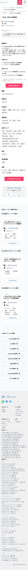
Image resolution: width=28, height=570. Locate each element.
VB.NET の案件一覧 (15, 455)
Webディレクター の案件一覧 (8, 511)
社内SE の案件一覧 (6, 482)
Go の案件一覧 (13, 442)
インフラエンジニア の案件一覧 (9, 469)
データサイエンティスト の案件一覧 (9, 558)
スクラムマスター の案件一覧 (8, 508)
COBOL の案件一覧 (6, 455)
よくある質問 (18, 415)
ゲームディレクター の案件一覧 (9, 513)
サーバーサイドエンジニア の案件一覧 (10, 479)
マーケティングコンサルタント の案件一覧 (11, 524)
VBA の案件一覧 (14, 452)
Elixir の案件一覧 (15, 440)
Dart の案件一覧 (22, 445)
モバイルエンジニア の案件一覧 (9, 464)
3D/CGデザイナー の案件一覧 (8, 540)
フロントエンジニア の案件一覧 (9, 477)
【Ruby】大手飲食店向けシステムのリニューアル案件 (12, 260)
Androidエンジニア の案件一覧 (8, 467)
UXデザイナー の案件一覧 (19, 544)
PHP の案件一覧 (14, 444)
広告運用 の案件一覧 (6, 550)
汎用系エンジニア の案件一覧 (8, 493)
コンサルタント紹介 (19, 411)
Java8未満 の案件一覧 (7, 435)
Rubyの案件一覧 (19, 7)
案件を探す (11, 7)
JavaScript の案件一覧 (7, 434)
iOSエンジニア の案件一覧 (8, 465)
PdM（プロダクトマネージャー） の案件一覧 (11, 506)
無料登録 (19, 3)
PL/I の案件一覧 (5, 457)
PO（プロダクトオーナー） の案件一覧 (10, 509)
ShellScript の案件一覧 (15, 457)
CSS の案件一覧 (14, 432)
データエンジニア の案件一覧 (8, 555)
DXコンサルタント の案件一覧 (8, 526)
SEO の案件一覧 (5, 548)
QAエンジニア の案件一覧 (7, 485)
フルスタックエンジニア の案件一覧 (9, 480)
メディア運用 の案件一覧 (17, 550)
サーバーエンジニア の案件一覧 (9, 475)
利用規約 (3, 411)
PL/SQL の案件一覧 (14, 449)
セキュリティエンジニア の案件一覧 (9, 474)
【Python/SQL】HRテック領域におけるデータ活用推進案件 (12, 297)
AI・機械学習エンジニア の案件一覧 (9, 560)
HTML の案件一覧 (6, 432)
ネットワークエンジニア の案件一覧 (9, 472)
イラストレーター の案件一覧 (8, 537)
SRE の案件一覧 (20, 469)
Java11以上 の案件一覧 (7, 437)
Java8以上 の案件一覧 (17, 435)
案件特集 (3, 427)
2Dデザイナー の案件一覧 (7, 539)
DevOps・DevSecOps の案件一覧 (9, 470)
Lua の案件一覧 (13, 445)
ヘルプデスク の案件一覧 (7, 532)
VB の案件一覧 (5, 454)
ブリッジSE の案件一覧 (19, 490)
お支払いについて (18, 413)
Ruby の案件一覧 (17, 437)
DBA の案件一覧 (21, 470)
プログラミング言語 (6, 421)
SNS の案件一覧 (13, 548)
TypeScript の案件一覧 (18, 434)
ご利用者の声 (18, 421)
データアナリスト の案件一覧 (8, 557)
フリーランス (4, 425)
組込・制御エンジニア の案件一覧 (9, 492)
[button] (14, 430)
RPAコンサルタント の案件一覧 (9, 523)
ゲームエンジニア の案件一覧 (8, 488)
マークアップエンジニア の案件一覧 (9, 487)
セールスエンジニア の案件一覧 (18, 482)
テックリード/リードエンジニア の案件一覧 (11, 498)
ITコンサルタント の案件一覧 (8, 518)
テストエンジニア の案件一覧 (8, 483)
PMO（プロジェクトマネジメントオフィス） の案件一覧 (13, 502)
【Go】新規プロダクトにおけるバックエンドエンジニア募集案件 (13, 223)
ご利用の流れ (18, 409)
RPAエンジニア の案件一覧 (8, 490)
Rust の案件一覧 (6, 442)
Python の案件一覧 (6, 439)
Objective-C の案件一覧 (15, 450)
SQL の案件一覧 (5, 449)
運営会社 (3, 409)
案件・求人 (4, 423)
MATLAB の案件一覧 (6, 440)
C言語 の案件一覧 (6, 447)
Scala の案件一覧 (6, 444)
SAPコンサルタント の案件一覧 (9, 521)
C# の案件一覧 (14, 447)
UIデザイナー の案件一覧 (7, 544)
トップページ (4, 7)
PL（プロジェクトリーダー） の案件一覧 (10, 500)
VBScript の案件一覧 (14, 454)
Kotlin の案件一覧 (6, 452)
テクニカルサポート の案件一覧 (9, 531)
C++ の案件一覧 (22, 447)
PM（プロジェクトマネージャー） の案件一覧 (11, 504)
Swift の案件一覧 (6, 450)
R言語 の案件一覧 (15, 439)
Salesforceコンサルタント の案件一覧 (10, 519)
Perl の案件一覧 (5, 445)
